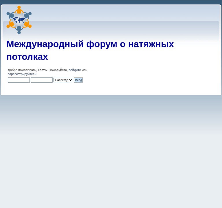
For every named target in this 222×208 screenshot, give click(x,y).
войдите (75, 70)
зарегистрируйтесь (22, 74)
